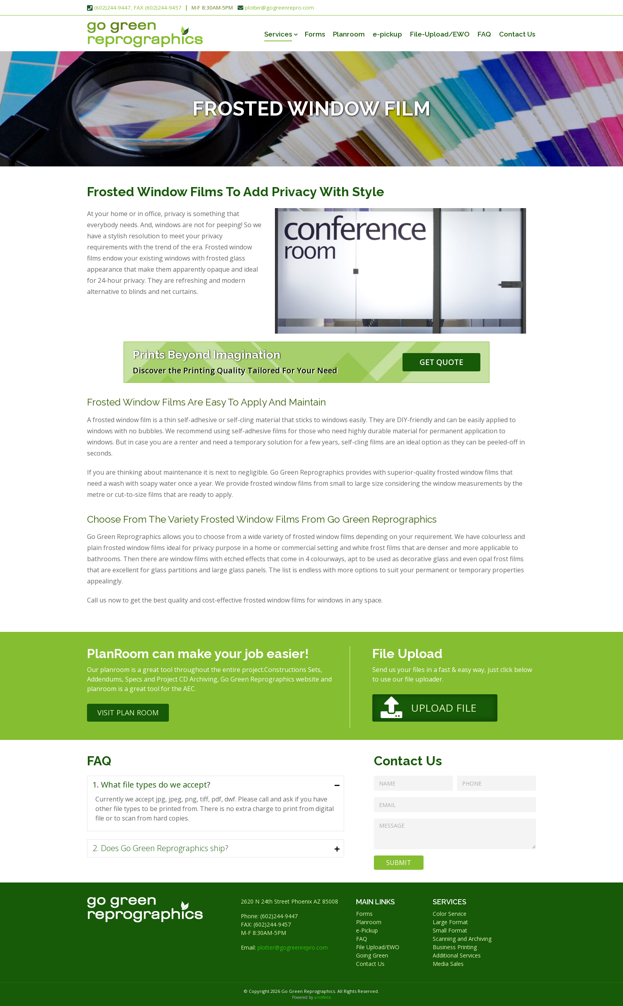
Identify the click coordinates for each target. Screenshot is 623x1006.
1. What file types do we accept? (151, 784)
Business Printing (455, 947)
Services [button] (278, 34)
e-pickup (387, 34)
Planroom (349, 34)
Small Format (450, 930)
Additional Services (457, 955)
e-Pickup (367, 930)
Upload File (443, 708)
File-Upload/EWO (440, 34)
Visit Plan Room (128, 712)
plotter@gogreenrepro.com (279, 7)
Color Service (449, 913)
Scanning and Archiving (462, 938)
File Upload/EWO (377, 947)
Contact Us (517, 34)
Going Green (372, 955)
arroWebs (322, 997)
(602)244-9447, (113, 7)
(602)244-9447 (279, 916)
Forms (315, 34)
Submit (398, 862)
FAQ (484, 34)
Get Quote (441, 362)
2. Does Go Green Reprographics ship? (160, 848)
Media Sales (448, 963)
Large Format (450, 922)
